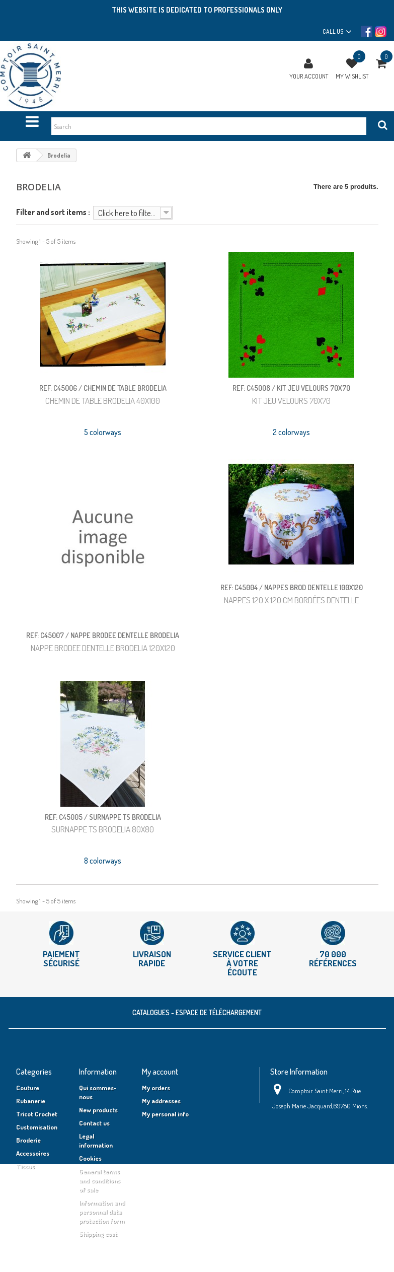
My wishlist (352, 76)
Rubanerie (30, 1101)
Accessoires (32, 1153)
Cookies (90, 1158)
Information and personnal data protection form (102, 1211)
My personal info (165, 1114)
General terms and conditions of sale (99, 1180)
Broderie (28, 1140)
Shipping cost (98, 1234)
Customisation (36, 1127)
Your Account (308, 76)
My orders (156, 1088)
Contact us (94, 1123)
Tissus (25, 1166)
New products (98, 1110)
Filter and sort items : (53, 212)
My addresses (161, 1101)
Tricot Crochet (36, 1114)
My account (160, 1071)
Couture (27, 1088)
